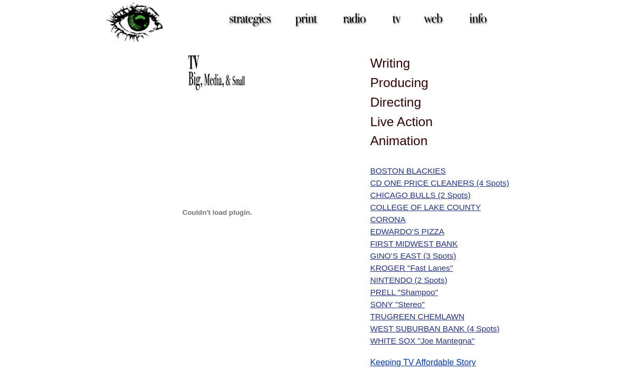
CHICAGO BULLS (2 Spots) (420, 195)
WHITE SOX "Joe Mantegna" (422, 340)
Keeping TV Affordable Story (423, 362)
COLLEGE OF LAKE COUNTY (425, 207)
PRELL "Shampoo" (404, 292)
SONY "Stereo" (397, 304)
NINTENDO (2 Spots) (408, 280)
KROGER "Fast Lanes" (411, 267)
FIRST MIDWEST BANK (414, 243)
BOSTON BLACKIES (408, 170)
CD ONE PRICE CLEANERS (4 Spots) (439, 182)
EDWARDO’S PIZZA (407, 231)
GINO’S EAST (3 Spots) (413, 255)
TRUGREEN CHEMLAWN (417, 316)
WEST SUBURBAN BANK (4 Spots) (435, 328)
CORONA (388, 219)
